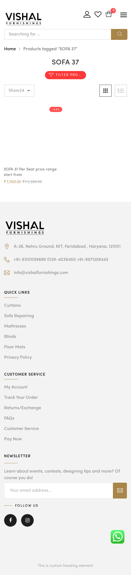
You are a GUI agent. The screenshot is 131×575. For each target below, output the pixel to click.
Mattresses (15, 326)
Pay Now (13, 439)
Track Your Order (21, 398)
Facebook (10, 520)
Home (10, 49)
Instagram (27, 520)
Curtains (12, 305)
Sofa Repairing (19, 316)
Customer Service (21, 429)
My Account (15, 387)
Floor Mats (14, 347)
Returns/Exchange (22, 408)
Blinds (10, 337)
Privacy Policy (18, 357)
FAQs (9, 418)
